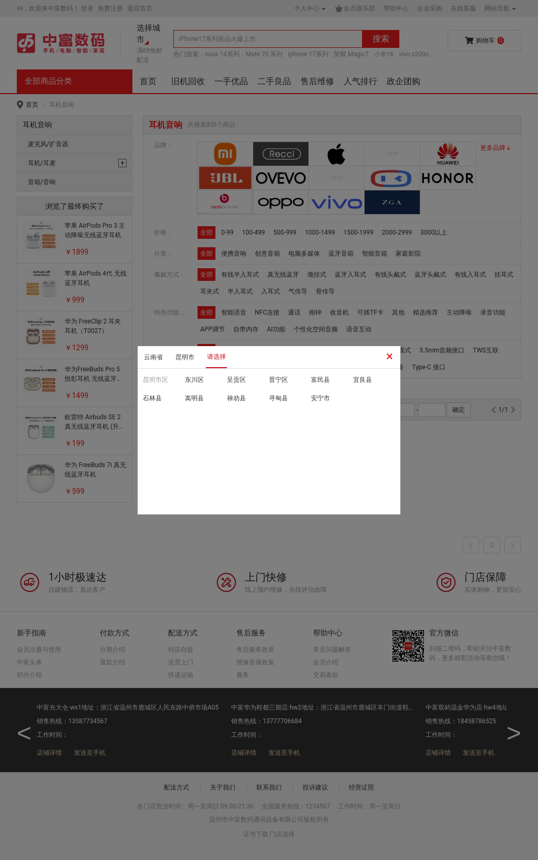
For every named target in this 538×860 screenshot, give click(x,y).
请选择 (216, 356)
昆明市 (184, 357)
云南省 (153, 357)
